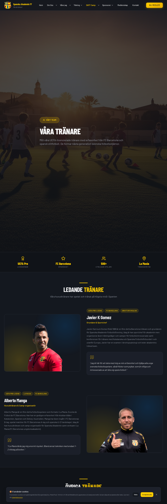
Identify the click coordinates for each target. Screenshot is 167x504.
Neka (135, 494)
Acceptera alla (147, 494)
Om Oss (50, 5)
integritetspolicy (17, 497)
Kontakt (135, 5)
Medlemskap (123, 5)
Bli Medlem (154, 5)
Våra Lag (63, 5)
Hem (41, 5)
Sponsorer (107, 5)
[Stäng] (156, 495)
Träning (78, 5)
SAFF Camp (91, 5)
